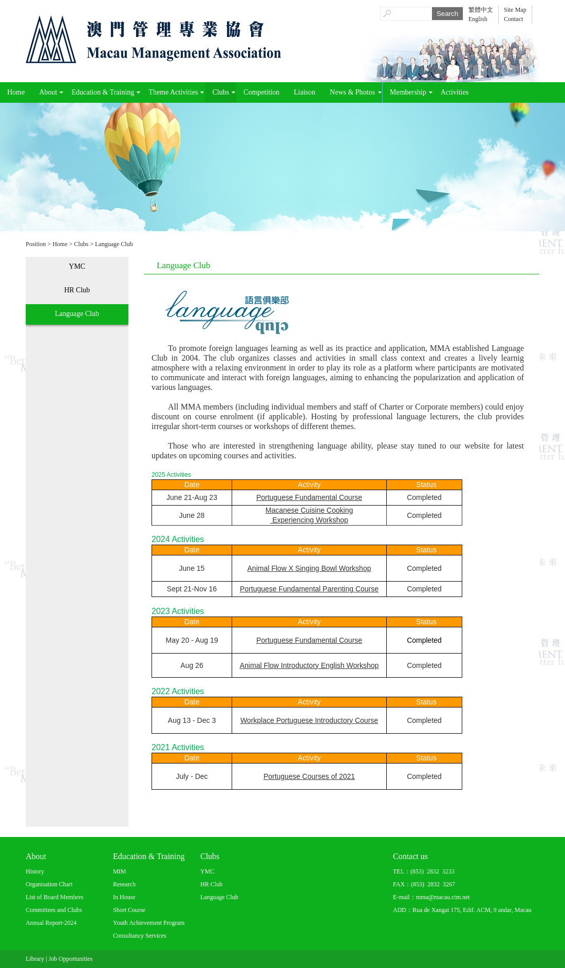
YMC (77, 266)
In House (124, 897)
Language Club (114, 244)
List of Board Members (54, 897)
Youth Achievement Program (148, 922)
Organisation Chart (49, 884)
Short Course (129, 910)
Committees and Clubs (54, 910)
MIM (119, 871)
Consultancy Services (139, 935)
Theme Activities (173, 92)
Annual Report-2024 (51, 922)
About (48, 92)
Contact (513, 19)
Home (16, 92)
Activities (454, 92)
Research (124, 884)
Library (35, 958)
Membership (408, 92)
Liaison (304, 92)
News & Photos (352, 92)
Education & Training (102, 92)
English (477, 19)
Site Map (515, 9)
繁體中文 (480, 9)
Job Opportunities (70, 958)
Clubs (220, 92)
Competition (261, 92)
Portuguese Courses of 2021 (309, 776)
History (35, 871)
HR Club (77, 290)
